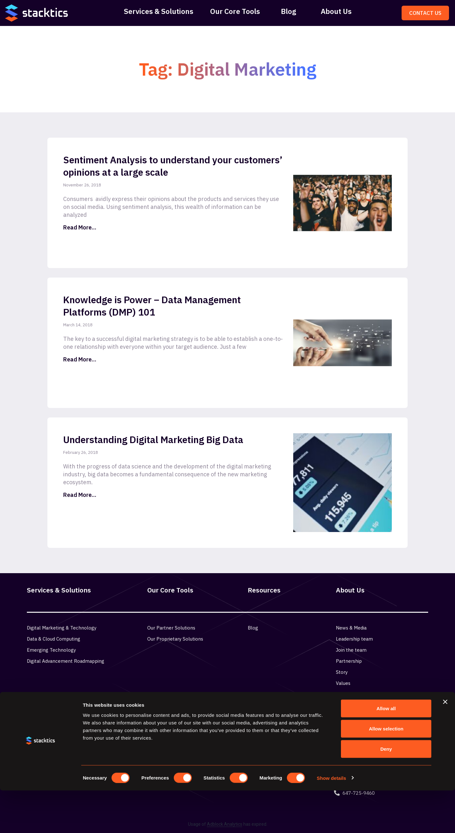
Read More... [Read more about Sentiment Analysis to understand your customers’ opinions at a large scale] (79, 227)
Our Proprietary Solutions (175, 639)
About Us (336, 11)
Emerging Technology (51, 650)
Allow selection (386, 771)
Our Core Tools (235, 11)
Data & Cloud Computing (53, 639)
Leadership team (354, 639)
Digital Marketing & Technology (61, 628)
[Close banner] (445, 744)
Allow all (386, 751)
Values (343, 683)
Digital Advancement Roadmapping (65, 661)
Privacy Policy (351, 694)
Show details (331, 820)
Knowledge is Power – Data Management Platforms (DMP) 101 (152, 305)
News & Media (351, 628)
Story (342, 672)
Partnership (349, 661)
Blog (288, 11)
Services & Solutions (158, 11)
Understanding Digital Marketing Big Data (153, 439)
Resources (264, 590)
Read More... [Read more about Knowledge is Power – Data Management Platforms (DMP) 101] (79, 359)
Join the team (351, 650)
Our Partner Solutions (171, 628)
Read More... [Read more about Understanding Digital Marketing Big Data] (79, 494)
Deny (386, 791)
